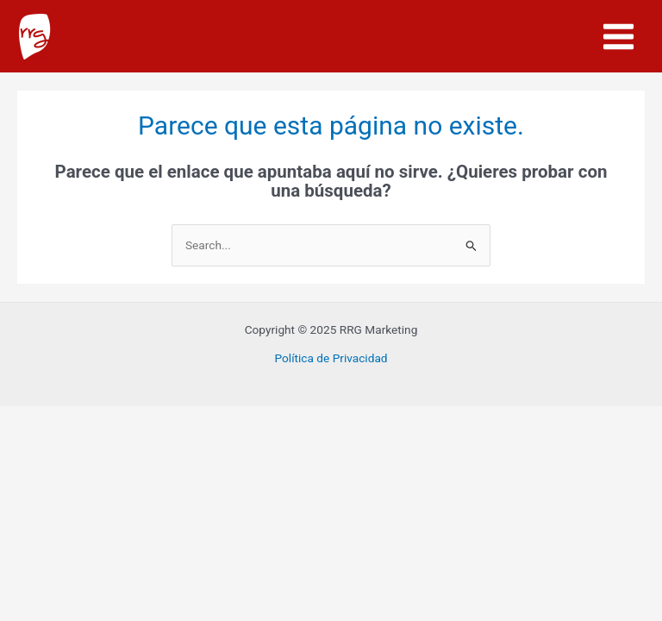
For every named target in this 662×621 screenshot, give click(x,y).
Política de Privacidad (330, 358)
